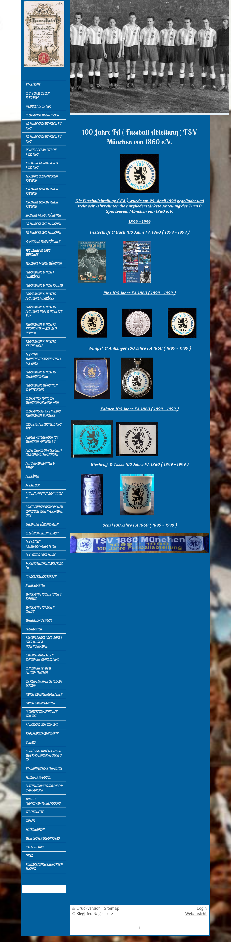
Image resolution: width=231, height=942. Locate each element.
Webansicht (196, 914)
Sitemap (111, 908)
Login (202, 908)
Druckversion (87, 908)
